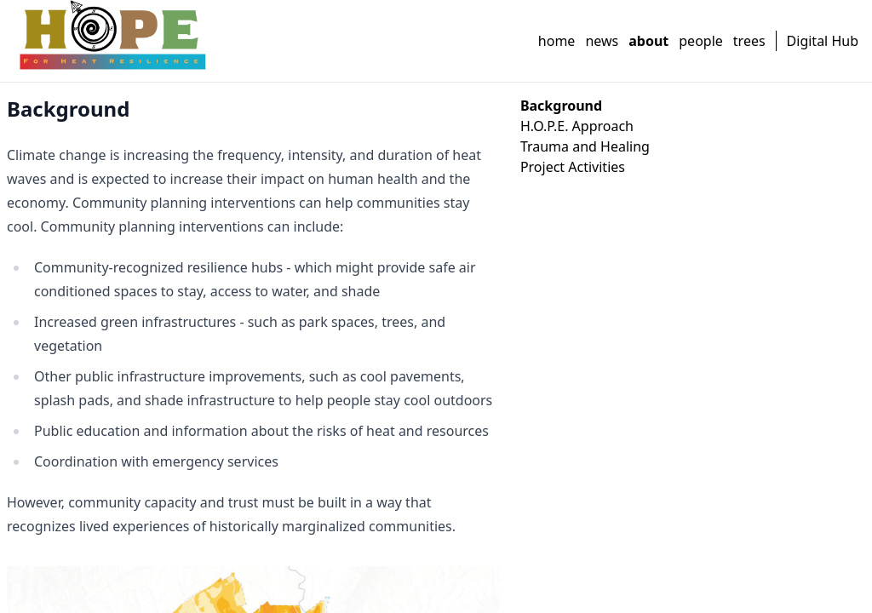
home (557, 41)
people (701, 41)
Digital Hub (822, 41)
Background (561, 105)
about (648, 41)
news (601, 41)
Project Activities (572, 167)
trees (749, 41)
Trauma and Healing (585, 146)
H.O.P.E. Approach (577, 126)
